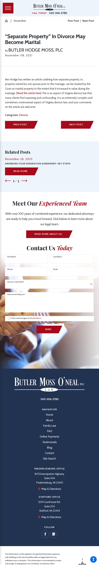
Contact (49, 453)
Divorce (23, 115)
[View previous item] (8, 181)
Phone (10, 269)
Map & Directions (51, 488)
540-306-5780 (58, 13)
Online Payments (49, 436)
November (20, 20)
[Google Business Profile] (53, 534)
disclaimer (37, 318)
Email (55, 269)
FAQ (49, 431)
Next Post (76, 124)
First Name (11, 257)
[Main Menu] (8, 8)
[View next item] (24, 181)
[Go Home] (7, 20)
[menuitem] (49, 414)
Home (49, 414)
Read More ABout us (48, 234)
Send (48, 329)
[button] (93, 559)
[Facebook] (45, 534)
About (49, 420)
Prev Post (20, 124)
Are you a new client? (15, 282)
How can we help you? (16, 294)
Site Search (49, 458)
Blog (49, 447)
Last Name (57, 257)
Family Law (49, 425)
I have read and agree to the (26, 318)
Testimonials (49, 442)
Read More (20, 171)
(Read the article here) (28, 93)
